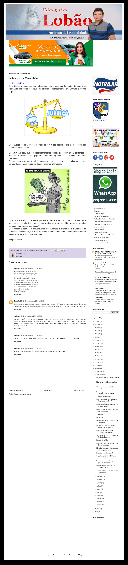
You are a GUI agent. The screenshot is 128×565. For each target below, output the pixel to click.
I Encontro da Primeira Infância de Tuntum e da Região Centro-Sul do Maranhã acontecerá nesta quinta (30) (106, 292)
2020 (96, 340)
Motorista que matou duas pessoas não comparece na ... (107, 449)
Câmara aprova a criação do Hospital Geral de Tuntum (105, 393)
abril (98, 495)
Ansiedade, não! (101, 414)
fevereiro (100, 502)
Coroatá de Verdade (101, 263)
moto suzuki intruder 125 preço (104, 274)
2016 (96, 353)
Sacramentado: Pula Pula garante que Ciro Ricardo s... (106, 462)
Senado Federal (99, 229)
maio (98, 492)
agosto (99, 483)
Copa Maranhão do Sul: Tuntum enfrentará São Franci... (106, 457)
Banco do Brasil (99, 214)
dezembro (100, 371)
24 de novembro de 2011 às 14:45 (31, 348)
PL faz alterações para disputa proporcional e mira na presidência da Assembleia (106, 257)
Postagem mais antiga (78, 390)
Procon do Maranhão (101, 232)
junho (99, 489)
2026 (96, 321)
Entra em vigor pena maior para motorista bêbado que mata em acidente (104, 301)
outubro (99, 476)
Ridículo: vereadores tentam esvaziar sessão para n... (105, 431)
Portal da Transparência (102, 216)
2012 (96, 365)
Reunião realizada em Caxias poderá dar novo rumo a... (107, 378)
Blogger (80, 555)
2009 (96, 512)
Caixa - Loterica (100, 208)
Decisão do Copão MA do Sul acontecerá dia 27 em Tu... (105, 426)
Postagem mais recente (16, 390)
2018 (96, 346)
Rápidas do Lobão (102, 440)
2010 (96, 509)
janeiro (99, 505)
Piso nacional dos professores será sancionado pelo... (107, 410)
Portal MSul (99, 297)
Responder (17, 294)
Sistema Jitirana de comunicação (106, 272)
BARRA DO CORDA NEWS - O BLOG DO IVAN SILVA (105, 253)
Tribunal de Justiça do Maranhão (105, 219)
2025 (96, 324)
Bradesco (97, 211)
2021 (96, 337)
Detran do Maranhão (101, 240)
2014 (96, 359)
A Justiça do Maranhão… (104, 397)
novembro (100, 374)
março (99, 498)
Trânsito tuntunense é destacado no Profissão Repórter (107, 436)
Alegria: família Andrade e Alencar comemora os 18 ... (107, 472)
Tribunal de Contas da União (103, 224)
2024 (96, 328)
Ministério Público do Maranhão (105, 235)
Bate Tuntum (99, 288)
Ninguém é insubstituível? (104, 453)
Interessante (100, 417)
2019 (96, 343)
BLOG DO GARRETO (102, 277)
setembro (100, 480)
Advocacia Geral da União (103, 243)
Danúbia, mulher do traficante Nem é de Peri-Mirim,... (107, 405)
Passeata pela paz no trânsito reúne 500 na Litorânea (107, 444)
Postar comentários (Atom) (22, 394)
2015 (96, 356)
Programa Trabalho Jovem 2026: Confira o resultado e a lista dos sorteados (104, 266)
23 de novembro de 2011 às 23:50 (31, 316)
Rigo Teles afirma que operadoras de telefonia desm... (106, 400)
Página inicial (47, 390)
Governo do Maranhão (102, 237)
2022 (96, 334)
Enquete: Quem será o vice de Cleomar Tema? (105, 466)
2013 (96, 362)
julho (98, 486)
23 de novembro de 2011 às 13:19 (33, 301)
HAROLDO (18, 301)
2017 (96, 350)
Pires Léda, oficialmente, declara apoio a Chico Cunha (106, 383)
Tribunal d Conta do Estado (103, 221)
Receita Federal (99, 227)
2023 (96, 331)
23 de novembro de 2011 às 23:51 (31, 335)
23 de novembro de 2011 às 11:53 (31, 268)
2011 (96, 368)
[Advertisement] (106, 533)
